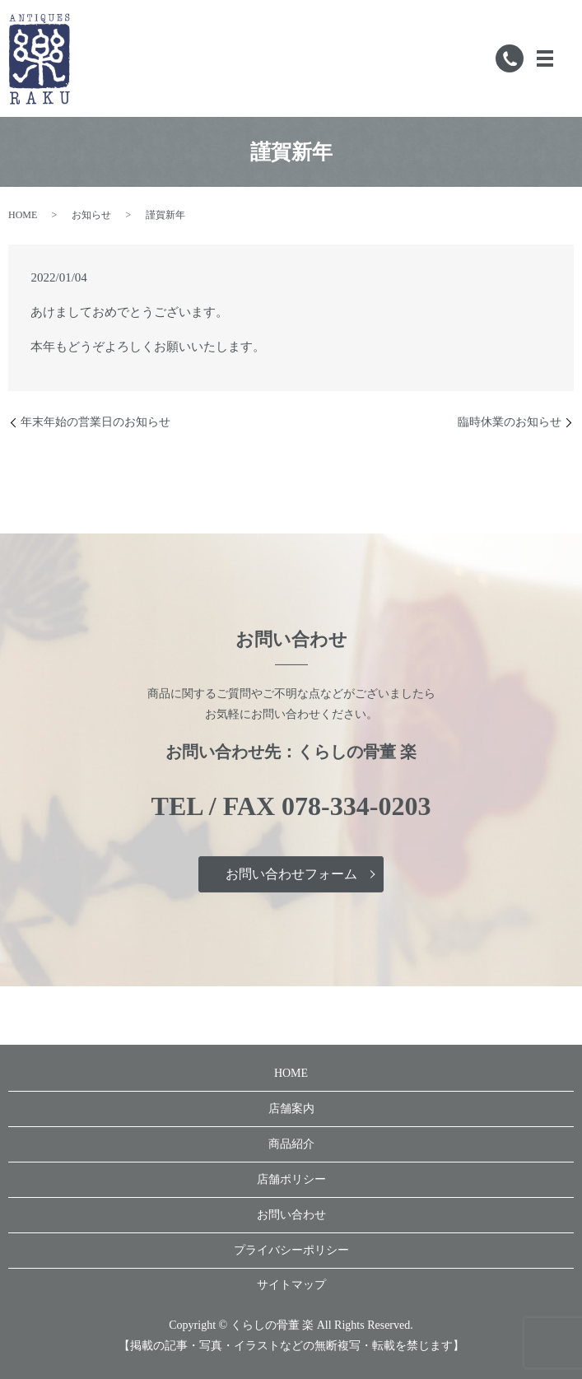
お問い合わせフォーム (291, 874)
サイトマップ (291, 1285)
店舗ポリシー (291, 1179)
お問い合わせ (291, 1215)
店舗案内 (291, 1108)
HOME (22, 215)
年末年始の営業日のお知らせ (95, 422)
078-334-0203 (356, 806)
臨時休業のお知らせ (509, 422)
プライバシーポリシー (291, 1250)
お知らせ (91, 215)
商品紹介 (291, 1144)
